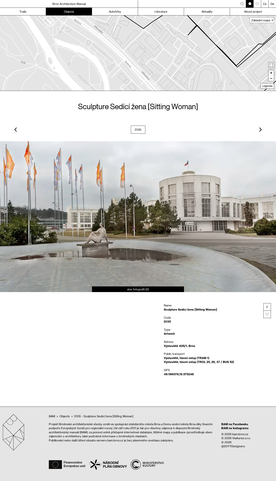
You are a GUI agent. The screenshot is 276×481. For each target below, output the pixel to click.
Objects (65, 416)
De (272, 3)
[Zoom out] (271, 78)
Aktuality (207, 11)
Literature (161, 11)
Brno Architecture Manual (69, 3)
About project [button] (253, 11)
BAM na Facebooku (234, 424)
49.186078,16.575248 (179, 374)
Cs (265, 3)
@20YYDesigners (233, 446)
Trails (22, 11)
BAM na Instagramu (234, 428)
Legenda (267, 85)
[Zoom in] (271, 73)
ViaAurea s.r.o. (241, 438)
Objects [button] (69, 11)
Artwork (169, 333)
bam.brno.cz (240, 434)
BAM (52, 416)
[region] (138, 53)
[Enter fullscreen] (271, 65)
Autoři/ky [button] (115, 11)
